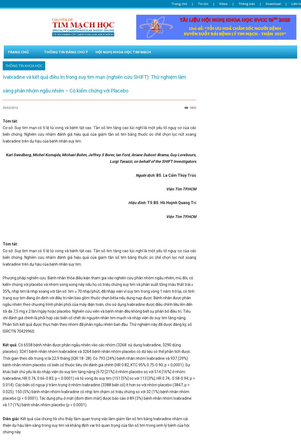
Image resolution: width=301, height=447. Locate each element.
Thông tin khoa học (24, 65)
